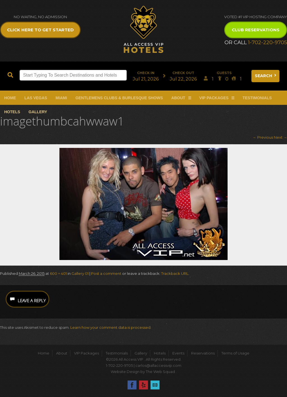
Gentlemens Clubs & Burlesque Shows (119, 98)
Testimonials (257, 98)
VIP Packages (214, 98)
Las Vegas (35, 98)
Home (10, 98)
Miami (61, 98)
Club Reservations (255, 29)
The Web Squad (161, 371)
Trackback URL (174, 273)
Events (178, 353)
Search (266, 75)
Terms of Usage (235, 353)
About (178, 98)
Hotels (12, 112)
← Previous (263, 137)
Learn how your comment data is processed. (110, 327)
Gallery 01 (80, 273)
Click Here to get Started (40, 29)
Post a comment (106, 273)
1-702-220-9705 (267, 42)
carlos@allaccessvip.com (158, 365)
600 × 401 (58, 273)
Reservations (203, 353)
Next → (280, 137)
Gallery (38, 112)
